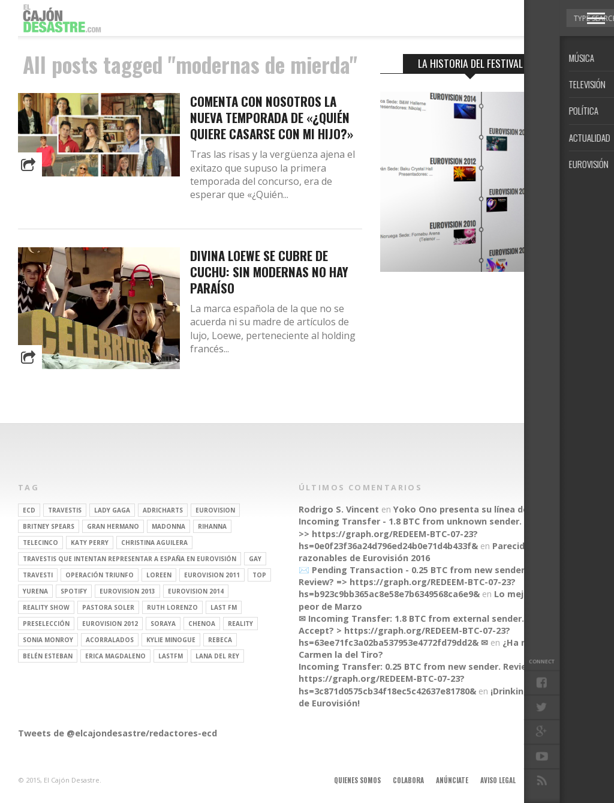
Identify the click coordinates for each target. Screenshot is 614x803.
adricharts (163, 510)
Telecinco (40, 542)
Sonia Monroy (48, 640)
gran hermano (113, 526)
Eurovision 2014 (196, 591)
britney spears (48, 526)
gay (255, 559)
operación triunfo (99, 575)
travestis (65, 510)
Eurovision (215, 510)
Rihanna (212, 526)
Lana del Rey (217, 656)
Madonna (168, 526)
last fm (223, 607)
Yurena (35, 591)
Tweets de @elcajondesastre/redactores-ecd (117, 733)
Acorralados (110, 640)
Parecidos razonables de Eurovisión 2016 (417, 552)
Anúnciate (452, 780)
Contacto (544, 780)
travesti (38, 575)
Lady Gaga (112, 510)
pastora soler (108, 607)
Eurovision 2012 (110, 623)
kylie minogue (170, 640)
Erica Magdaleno (115, 656)
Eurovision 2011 (212, 575)
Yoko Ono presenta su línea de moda (474, 509)
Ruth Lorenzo (172, 607)
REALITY (240, 623)
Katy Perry (90, 542)
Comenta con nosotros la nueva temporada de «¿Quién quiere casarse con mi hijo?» (271, 117)
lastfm (170, 656)
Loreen (158, 575)
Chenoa (201, 623)
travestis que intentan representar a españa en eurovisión (129, 559)
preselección (46, 623)
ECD (29, 510)
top (259, 575)
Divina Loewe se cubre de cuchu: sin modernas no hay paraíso (269, 271)
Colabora (408, 780)
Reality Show (46, 607)
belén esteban (48, 656)
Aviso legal (498, 780)
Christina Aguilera (154, 542)
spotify (74, 591)
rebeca (220, 640)
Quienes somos (357, 780)
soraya (163, 623)
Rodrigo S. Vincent (339, 509)
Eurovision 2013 (127, 591)
